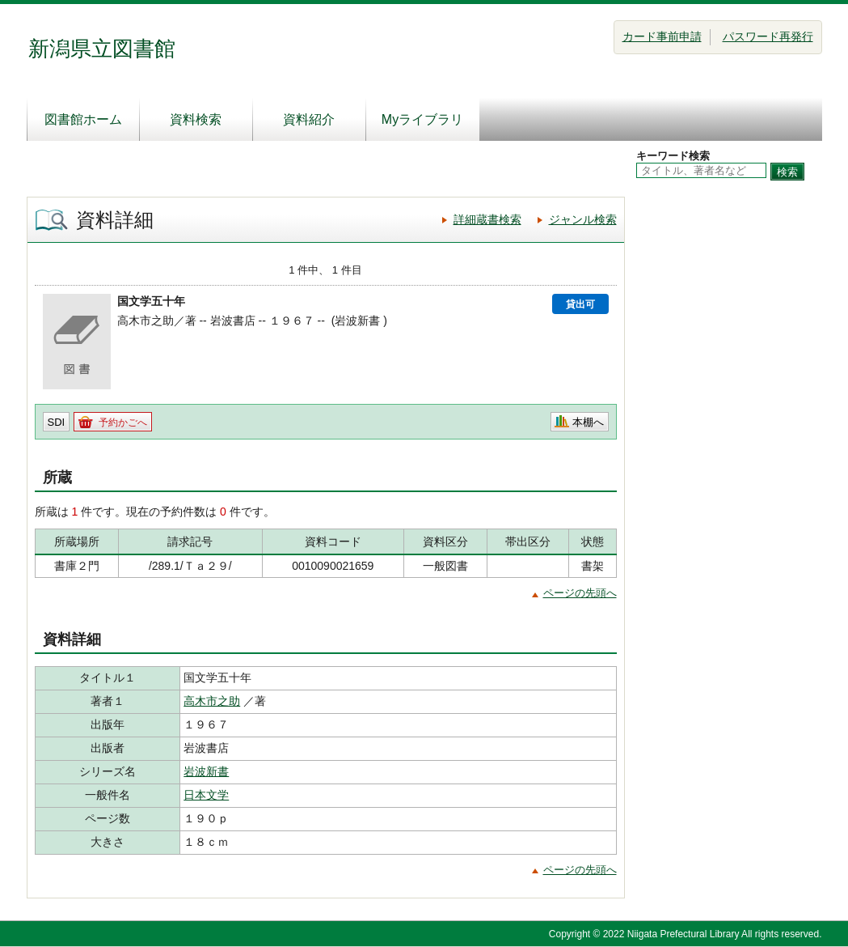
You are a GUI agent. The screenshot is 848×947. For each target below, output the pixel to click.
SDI (56, 422)
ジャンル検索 (583, 219)
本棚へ (588, 422)
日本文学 (206, 794)
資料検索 (195, 119)
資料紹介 (309, 119)
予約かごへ (123, 422)
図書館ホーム (83, 119)
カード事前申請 (662, 36)
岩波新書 (206, 771)
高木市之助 (212, 700)
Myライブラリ (422, 119)
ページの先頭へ (580, 593)
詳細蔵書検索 (487, 219)
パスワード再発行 (768, 36)
